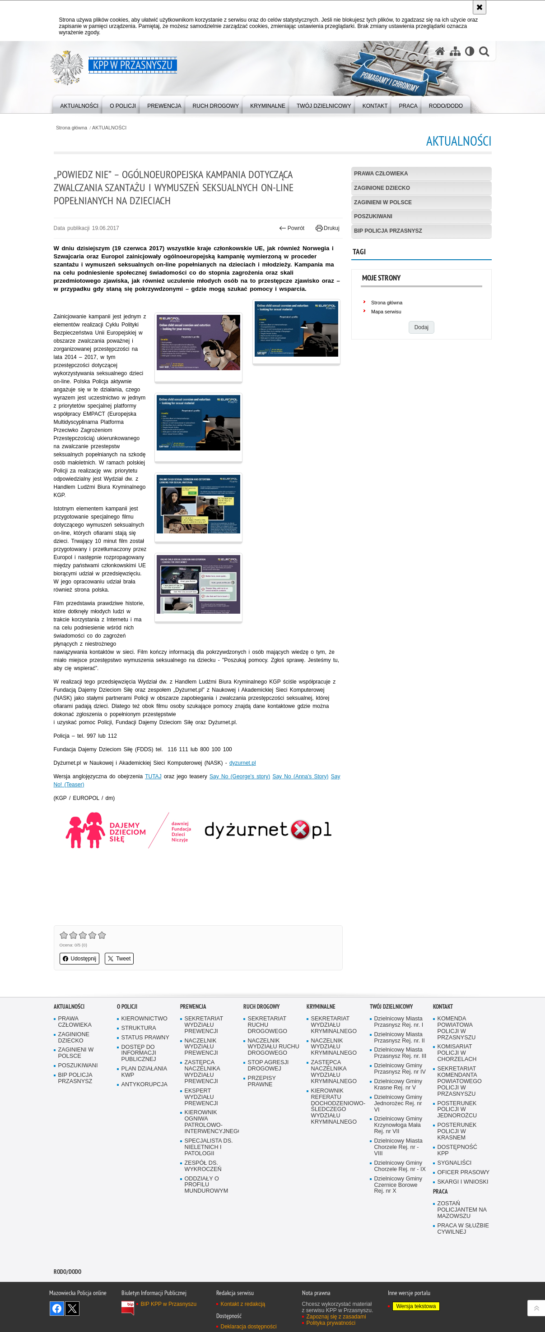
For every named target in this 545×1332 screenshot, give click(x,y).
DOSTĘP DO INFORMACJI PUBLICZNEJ (138, 1053)
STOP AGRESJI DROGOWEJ (268, 1066)
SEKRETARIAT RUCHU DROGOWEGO (268, 1025)
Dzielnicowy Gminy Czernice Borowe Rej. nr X (398, 1185)
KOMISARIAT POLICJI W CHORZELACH (457, 1053)
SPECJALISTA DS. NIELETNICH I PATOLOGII (209, 1147)
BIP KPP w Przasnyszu (169, 1304)
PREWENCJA (193, 1006)
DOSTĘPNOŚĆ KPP (457, 1150)
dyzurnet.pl (242, 763)
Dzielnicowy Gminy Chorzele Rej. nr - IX (400, 1166)
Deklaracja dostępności (249, 1326)
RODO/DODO (67, 1272)
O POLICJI (127, 1006)
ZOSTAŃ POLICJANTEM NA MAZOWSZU (462, 1210)
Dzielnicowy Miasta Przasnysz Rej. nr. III (400, 1053)
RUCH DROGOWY (261, 1006)
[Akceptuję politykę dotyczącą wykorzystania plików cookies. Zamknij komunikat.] (479, 7)
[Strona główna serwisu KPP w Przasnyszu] (440, 51)
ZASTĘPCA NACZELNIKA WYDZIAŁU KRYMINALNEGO (334, 1072)
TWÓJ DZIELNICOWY (391, 1006)
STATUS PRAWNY (145, 1038)
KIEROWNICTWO (144, 1019)
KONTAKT (443, 1006)
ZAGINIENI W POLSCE (383, 202)
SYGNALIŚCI (455, 1163)
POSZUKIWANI (373, 216)
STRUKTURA (138, 1028)
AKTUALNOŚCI (109, 127)
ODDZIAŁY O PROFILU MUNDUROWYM (206, 1185)
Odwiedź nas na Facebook (57, 1308)
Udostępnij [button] (80, 958)
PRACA (440, 1191)
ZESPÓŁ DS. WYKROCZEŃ (203, 1166)
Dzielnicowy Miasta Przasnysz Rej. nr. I (399, 1022)
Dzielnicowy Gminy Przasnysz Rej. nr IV (400, 1069)
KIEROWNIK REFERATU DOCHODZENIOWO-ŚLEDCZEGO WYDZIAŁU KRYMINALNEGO (337, 1106)
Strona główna (71, 127)
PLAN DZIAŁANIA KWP (144, 1072)
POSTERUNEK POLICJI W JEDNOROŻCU (457, 1110)
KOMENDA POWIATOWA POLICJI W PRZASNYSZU (457, 1028)
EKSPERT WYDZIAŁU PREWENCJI (201, 1097)
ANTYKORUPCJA (144, 1085)
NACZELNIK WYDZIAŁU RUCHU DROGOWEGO (273, 1047)
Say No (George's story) (240, 776)
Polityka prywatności (331, 1323)
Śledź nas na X (72, 1308)
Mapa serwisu (386, 311)
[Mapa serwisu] (455, 51)
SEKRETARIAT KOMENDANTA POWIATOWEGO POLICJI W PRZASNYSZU (460, 1081)
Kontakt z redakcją (243, 1304)
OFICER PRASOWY (464, 1173)
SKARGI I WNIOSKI (463, 1182)
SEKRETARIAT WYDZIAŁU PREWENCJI (204, 1025)
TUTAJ (153, 776)
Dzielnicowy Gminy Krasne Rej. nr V (398, 1085)
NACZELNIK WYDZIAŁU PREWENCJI (201, 1047)
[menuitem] (79, 104)
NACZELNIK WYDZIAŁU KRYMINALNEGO (334, 1047)
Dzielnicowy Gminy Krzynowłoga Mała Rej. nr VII (398, 1125)
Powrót (291, 228)
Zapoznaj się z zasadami (336, 1317)
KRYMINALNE (321, 1006)
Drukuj (328, 228)
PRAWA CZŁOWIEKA (381, 173)
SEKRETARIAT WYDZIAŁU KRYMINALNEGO (334, 1025)
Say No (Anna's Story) (300, 776)
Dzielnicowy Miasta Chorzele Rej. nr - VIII (398, 1147)
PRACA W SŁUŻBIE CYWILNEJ (463, 1229)
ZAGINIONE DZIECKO (382, 188)
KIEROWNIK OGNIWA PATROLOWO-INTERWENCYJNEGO (211, 1122)
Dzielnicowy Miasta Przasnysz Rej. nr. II (399, 1038)
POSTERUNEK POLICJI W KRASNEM (457, 1131)
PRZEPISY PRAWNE (262, 1081)
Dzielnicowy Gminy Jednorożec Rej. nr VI (398, 1103)
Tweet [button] (119, 958)
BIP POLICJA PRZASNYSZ (388, 231)
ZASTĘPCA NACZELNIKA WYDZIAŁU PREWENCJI (202, 1072)
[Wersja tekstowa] (470, 51)
